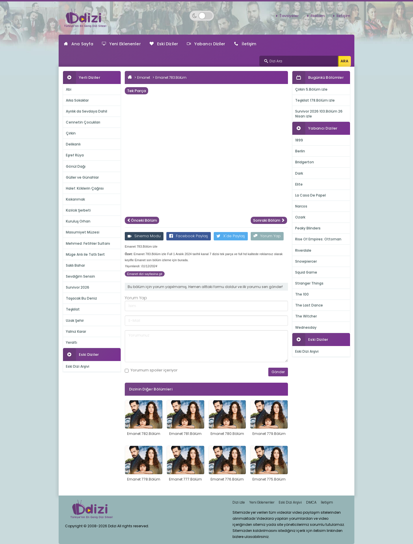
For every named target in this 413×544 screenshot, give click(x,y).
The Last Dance (309, 305)
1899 (299, 140)
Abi (68, 89)
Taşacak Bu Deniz (81, 298)
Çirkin (71, 133)
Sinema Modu (144, 236)
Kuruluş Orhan (78, 221)
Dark (299, 173)
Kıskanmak (75, 199)
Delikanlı (73, 144)
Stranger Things (309, 283)
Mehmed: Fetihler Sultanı (88, 243)
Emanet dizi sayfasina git (144, 274)
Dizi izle (238, 502)
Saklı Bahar (75, 265)
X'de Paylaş (231, 236)
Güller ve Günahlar (82, 177)
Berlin (300, 151)
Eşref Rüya (75, 155)
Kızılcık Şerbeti (78, 210)
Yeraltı (71, 342)
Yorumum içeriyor (151, 370)
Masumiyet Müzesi (82, 232)
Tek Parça (136, 91)
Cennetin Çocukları (83, 122)
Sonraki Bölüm (269, 220)
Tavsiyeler (289, 15)
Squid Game (306, 272)
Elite (299, 184)
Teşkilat (73, 309)
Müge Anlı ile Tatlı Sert (85, 254)
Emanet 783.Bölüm (170, 77)
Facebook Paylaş (188, 236)
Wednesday (306, 327)
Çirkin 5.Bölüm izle (311, 89)
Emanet (143, 77)
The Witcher (306, 316)
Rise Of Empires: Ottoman (318, 239)
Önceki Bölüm (142, 220)
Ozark (300, 217)
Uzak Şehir (75, 320)
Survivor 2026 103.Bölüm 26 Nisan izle (319, 114)
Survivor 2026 (77, 287)
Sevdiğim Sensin (80, 276)
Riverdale (303, 250)
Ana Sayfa (78, 44)
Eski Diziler (164, 44)
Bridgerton (304, 162)
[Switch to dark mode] (201, 16)
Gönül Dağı (75, 166)
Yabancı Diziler (206, 44)
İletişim (343, 15)
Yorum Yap (267, 236)
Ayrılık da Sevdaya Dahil (86, 111)
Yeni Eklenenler (121, 44)
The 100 (302, 294)
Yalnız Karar (76, 331)
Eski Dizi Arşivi (77, 366)
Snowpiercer (306, 261)
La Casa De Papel (310, 195)
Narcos (301, 206)
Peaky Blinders (308, 228)
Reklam (317, 15)
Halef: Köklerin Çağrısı (85, 188)
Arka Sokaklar (77, 100)
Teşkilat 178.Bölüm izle (315, 100)
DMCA (311, 502)
